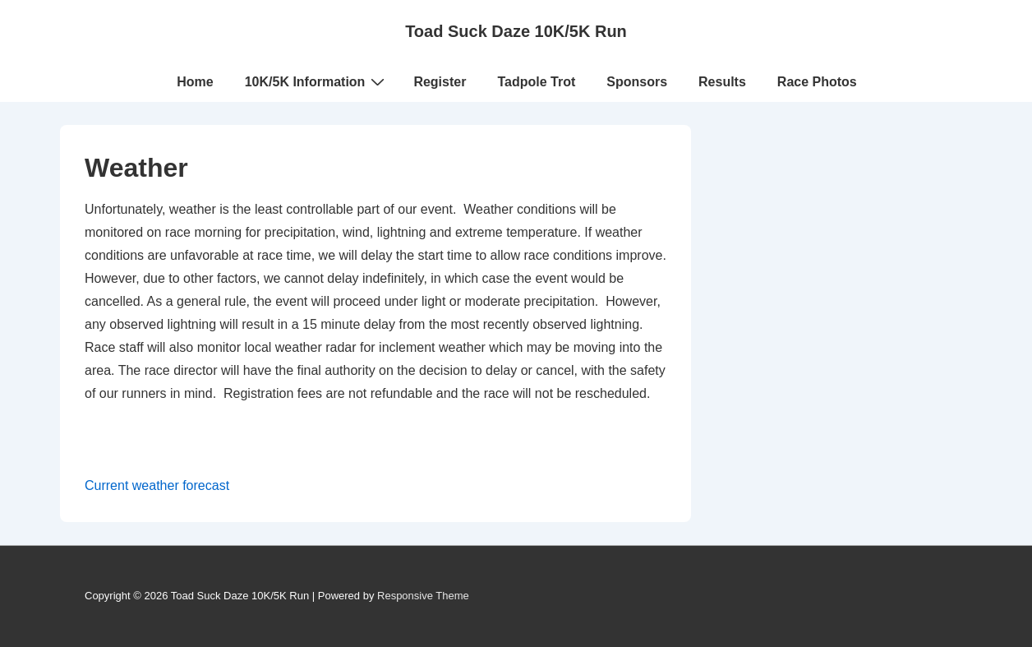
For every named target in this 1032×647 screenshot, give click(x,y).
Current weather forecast (157, 485)
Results (722, 82)
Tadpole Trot (536, 82)
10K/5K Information (317, 81)
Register (439, 82)
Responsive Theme (423, 595)
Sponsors (636, 82)
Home (195, 82)
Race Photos (817, 82)
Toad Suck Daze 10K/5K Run (516, 31)
